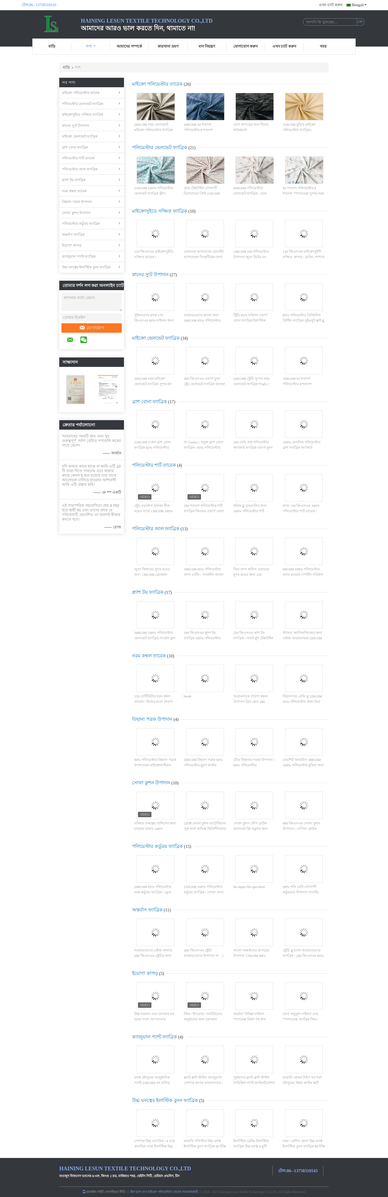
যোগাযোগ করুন (245, 46)
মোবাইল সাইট (93, 1192)
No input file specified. (249, 887)
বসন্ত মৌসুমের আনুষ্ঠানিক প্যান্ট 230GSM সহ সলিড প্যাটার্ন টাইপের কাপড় (152, 1082)
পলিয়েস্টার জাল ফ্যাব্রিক (80, 169)
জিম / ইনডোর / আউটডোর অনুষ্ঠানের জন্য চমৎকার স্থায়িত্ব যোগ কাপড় (203, 1019)
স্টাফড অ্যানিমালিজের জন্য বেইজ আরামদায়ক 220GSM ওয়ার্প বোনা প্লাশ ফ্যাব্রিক (302, 638)
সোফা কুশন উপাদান (76, 213)
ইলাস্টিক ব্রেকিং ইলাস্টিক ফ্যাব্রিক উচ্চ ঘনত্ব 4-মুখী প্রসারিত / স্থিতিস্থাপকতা (251, 1146)
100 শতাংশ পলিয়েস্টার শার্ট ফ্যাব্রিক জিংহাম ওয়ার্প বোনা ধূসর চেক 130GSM (204, 511)
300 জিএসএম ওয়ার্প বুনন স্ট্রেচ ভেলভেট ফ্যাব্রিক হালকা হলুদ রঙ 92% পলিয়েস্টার (204, 384)
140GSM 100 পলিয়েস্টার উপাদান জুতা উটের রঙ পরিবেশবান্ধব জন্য (251, 257)
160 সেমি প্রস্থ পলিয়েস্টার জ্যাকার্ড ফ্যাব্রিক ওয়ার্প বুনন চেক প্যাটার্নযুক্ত (253, 447)
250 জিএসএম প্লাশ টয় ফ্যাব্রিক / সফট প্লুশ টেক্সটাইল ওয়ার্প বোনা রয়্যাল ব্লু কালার (253, 638)
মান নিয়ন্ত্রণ (207, 46)
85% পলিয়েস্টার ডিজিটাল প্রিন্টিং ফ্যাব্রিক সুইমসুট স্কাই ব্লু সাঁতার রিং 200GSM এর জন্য (303, 320)
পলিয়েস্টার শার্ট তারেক (78, 158)
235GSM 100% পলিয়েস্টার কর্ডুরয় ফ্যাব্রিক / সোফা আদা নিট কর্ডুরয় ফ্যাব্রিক (204, 892)
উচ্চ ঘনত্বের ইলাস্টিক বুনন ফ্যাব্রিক (86, 267)
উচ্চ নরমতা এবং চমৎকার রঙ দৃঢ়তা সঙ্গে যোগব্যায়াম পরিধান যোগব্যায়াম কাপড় (154, 1019)
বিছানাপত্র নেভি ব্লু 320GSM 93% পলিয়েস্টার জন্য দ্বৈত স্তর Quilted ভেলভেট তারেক (302, 701)
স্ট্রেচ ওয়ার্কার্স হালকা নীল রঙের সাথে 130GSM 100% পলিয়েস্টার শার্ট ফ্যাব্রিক (153, 511)
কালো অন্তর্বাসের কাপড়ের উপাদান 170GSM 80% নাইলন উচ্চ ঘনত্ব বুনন (251, 955)
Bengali (359, 5)
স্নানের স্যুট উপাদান (75, 126)
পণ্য (91, 46)
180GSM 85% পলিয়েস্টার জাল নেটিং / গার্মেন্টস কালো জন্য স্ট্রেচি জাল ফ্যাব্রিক (204, 574)
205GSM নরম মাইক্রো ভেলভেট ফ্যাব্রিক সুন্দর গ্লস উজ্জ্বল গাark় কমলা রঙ (153, 384)
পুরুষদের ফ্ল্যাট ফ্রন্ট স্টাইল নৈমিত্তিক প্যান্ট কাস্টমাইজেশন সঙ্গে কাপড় (254, 1082)
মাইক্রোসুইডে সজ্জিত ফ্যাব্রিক (82, 115)
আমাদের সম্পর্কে (129, 46)
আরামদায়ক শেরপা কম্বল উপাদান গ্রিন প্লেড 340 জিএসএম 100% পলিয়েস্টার (253, 701)
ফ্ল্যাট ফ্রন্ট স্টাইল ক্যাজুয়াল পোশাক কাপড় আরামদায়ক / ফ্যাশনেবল (203, 1082)
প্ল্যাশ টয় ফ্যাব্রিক (73, 180)
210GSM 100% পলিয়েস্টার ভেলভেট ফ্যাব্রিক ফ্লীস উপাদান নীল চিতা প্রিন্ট (153, 193)
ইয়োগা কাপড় (71, 245)
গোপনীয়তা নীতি (115, 1192)
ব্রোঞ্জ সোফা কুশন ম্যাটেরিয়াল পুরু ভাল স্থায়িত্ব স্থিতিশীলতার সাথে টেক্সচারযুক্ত (205, 828)
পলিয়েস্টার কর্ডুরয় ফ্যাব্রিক (81, 224)
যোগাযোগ (91, 327)
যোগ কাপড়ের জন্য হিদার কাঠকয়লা (251, 127)
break (188, 696)
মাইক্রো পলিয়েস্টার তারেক (80, 93)
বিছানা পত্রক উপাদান (77, 202)
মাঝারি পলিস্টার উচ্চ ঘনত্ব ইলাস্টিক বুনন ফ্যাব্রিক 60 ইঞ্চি (205, 1143)
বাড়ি (51, 46)
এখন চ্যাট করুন (330, 5)
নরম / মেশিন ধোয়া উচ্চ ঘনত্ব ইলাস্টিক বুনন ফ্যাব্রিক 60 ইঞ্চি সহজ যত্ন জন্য (304, 1146)
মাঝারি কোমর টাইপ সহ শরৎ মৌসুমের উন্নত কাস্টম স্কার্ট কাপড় (302, 1082)
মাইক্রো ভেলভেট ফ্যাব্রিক (80, 136)
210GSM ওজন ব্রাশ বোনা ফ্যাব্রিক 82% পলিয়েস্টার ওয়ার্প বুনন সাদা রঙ (152, 447)
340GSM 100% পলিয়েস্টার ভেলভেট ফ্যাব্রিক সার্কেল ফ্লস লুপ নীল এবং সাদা (154, 638)
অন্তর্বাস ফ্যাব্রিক (73, 235)
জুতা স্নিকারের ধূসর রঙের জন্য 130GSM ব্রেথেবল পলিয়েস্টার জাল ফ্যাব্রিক (152, 574)
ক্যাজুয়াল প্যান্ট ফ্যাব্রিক (79, 256)
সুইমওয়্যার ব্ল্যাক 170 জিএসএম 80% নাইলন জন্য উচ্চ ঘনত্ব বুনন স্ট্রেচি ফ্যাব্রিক (154, 320)
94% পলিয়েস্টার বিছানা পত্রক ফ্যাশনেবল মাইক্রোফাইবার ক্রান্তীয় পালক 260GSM (155, 765)
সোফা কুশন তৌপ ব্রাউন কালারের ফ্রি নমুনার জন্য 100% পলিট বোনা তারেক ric (253, 828)
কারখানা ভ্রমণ (168, 46)
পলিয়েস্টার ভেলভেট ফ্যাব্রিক (82, 104)
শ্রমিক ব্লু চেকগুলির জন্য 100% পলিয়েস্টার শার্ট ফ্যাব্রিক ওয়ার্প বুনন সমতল (252, 511)
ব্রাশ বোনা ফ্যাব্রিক (75, 147)
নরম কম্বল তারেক (74, 191)
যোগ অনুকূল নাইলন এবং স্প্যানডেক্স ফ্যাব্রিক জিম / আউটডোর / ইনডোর (300, 1019)
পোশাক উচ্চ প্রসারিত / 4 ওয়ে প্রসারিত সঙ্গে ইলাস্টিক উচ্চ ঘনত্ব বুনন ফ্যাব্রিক (154, 1146)
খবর (323, 46)
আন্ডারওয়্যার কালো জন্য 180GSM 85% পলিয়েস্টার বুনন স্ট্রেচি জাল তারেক (202, 320)
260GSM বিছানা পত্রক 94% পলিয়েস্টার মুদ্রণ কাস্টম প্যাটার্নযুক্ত (203, 765)
